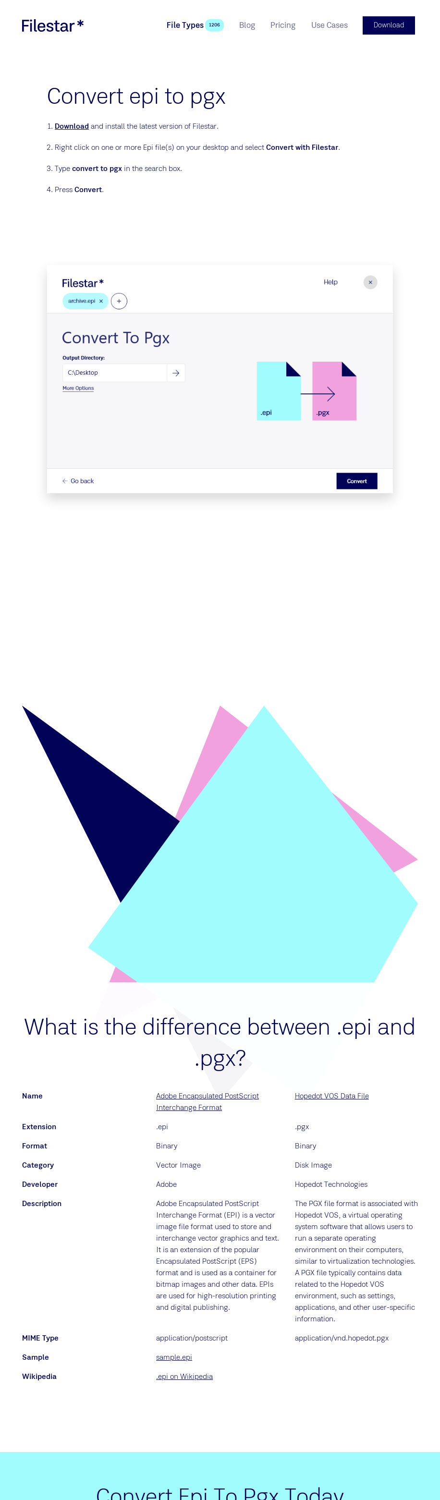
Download (72, 125)
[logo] (53, 25)
